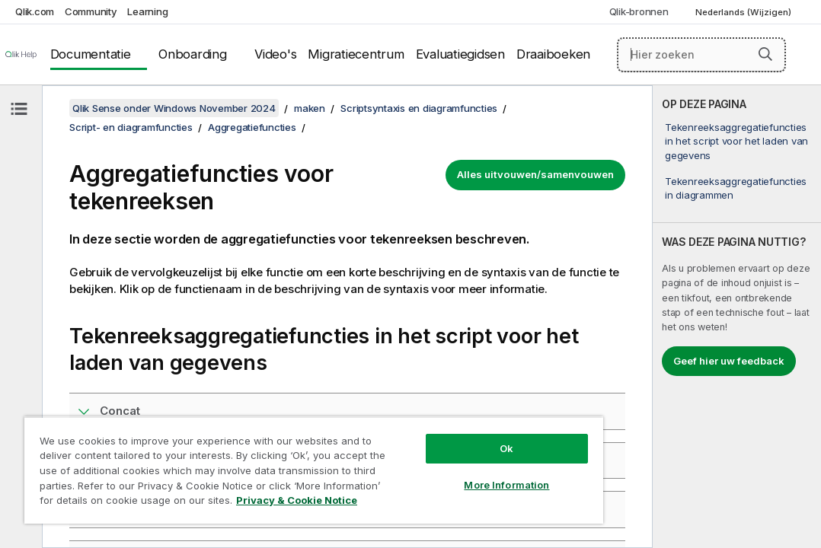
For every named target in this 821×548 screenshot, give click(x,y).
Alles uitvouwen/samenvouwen (535, 174)
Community (91, 11)
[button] (765, 54)
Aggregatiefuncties (252, 127)
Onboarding (192, 54)
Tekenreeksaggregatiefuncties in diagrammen (736, 188)
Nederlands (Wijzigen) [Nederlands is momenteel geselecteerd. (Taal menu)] (744, 12)
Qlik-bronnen (639, 11)
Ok (419, 422)
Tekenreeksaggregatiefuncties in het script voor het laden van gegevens (736, 141)
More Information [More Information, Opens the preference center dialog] (419, 458)
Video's (275, 54)
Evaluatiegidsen (460, 54)
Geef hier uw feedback (728, 361)
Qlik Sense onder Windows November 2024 (174, 108)
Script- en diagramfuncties (131, 127)
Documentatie (90, 54)
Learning (147, 11)
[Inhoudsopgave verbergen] (19, 108)
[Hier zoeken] (701, 55)
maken (309, 108)
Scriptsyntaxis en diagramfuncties (418, 108)
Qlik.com (34, 11)
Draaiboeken (553, 54)
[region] (262, 457)
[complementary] (737, 316)
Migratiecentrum (356, 54)
